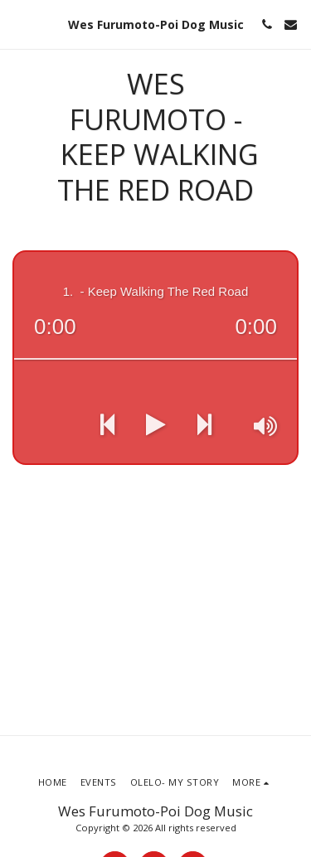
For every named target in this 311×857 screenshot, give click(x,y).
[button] (18, 24)
